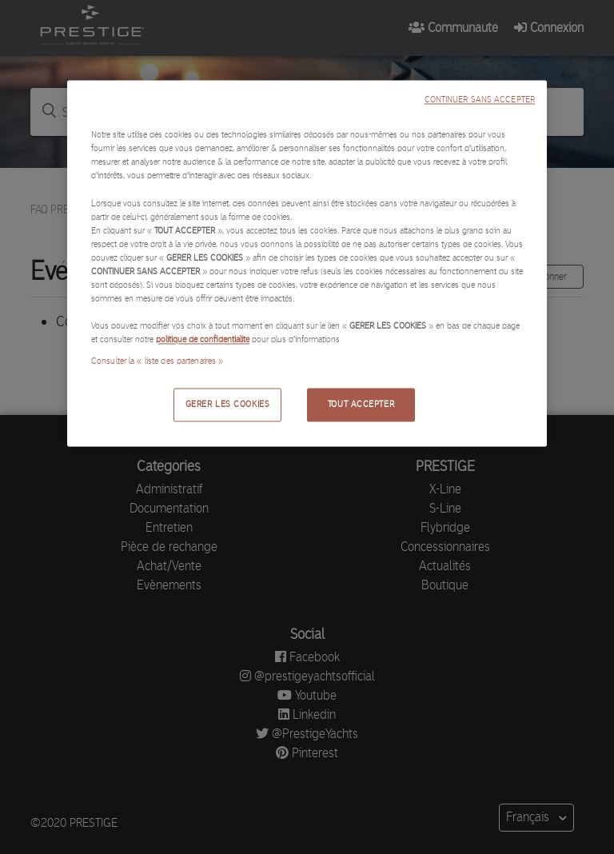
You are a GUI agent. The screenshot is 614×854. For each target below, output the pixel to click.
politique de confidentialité (202, 339)
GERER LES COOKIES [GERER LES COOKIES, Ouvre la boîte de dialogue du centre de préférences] (227, 404)
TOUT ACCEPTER (361, 404)
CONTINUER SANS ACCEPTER (480, 100)
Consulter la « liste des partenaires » (157, 361)
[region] (307, 264)
